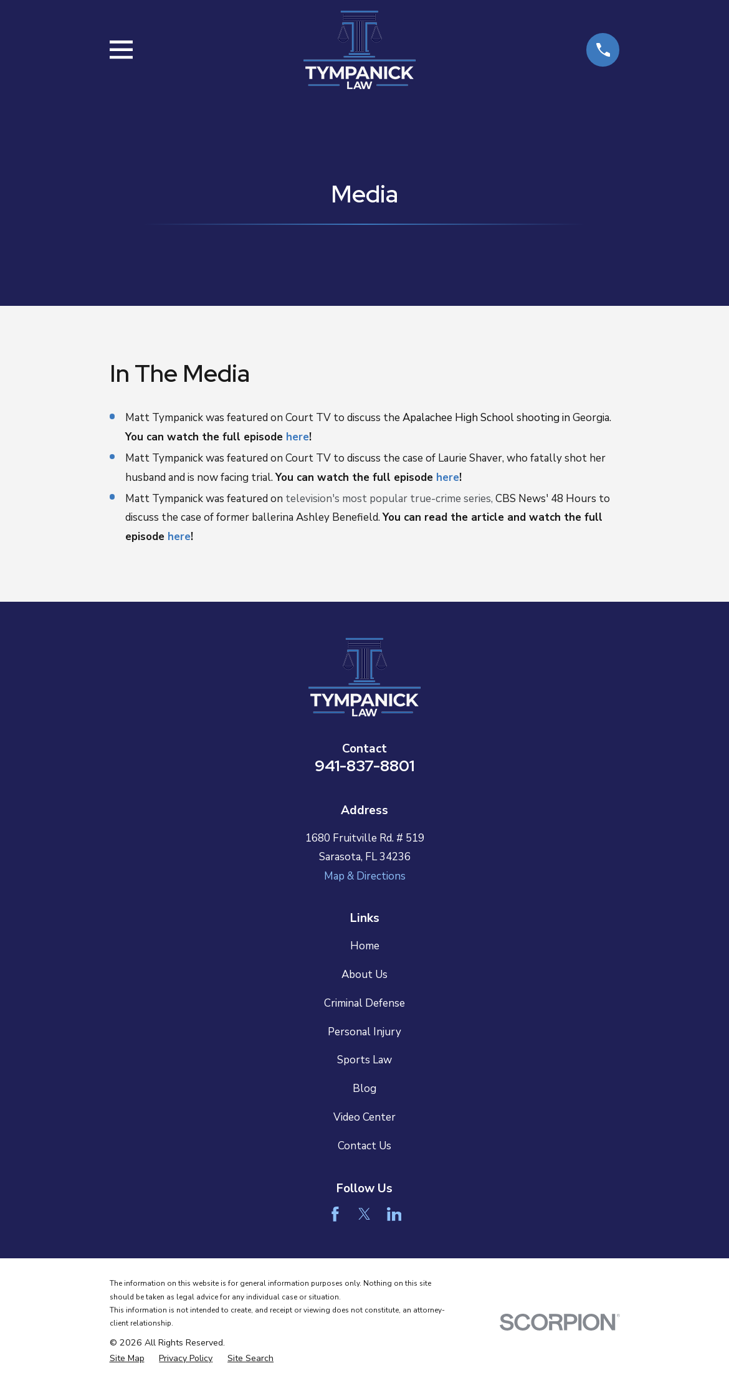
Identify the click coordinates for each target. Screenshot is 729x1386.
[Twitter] (364, 1214)
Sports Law (364, 1060)
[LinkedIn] (394, 1214)
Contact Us (364, 1146)
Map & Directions (365, 876)
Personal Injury (364, 1032)
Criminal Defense (364, 1003)
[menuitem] (127, 1358)
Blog (364, 1088)
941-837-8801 (364, 765)
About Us (364, 974)
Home (364, 946)
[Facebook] (335, 1214)
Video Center (364, 1117)
